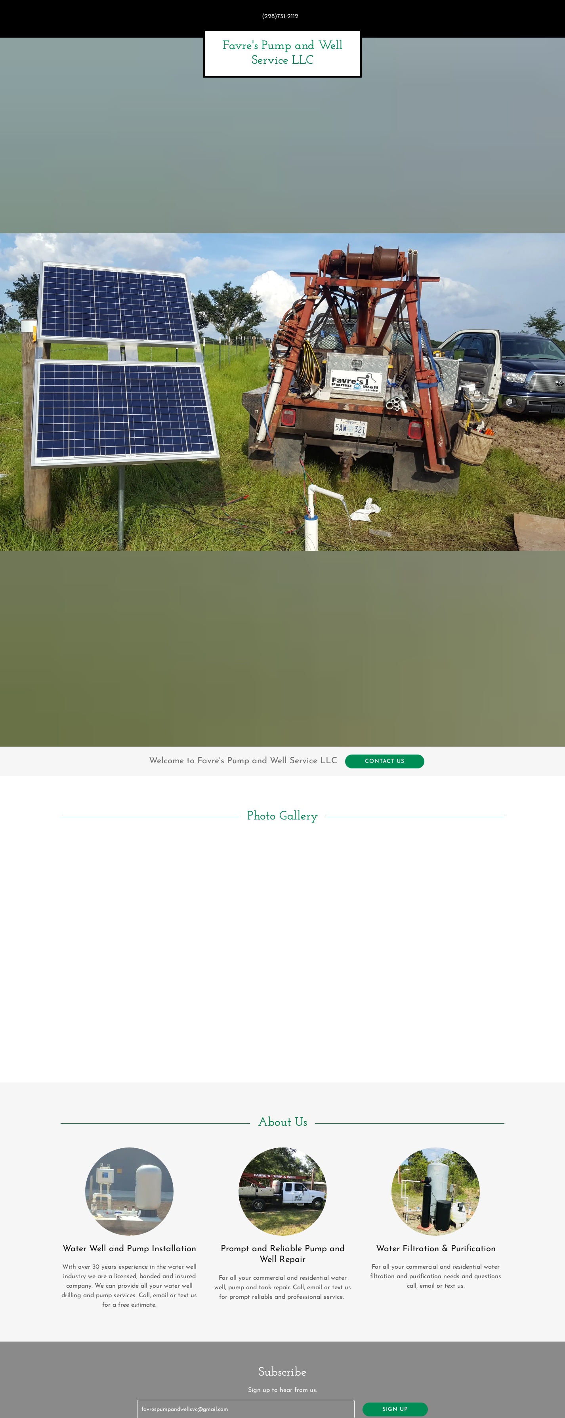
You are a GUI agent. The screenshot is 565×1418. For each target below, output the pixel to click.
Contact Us (385, 761)
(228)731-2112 (280, 16)
